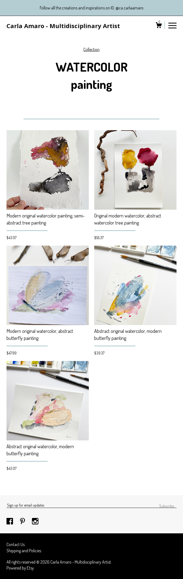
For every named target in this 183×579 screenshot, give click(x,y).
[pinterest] (23, 521)
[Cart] (159, 26)
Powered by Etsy (20, 568)
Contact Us (15, 544)
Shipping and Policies (23, 550)
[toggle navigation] (172, 25)
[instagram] (35, 521)
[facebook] (10, 521)
